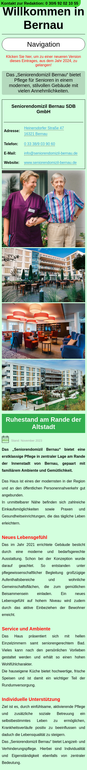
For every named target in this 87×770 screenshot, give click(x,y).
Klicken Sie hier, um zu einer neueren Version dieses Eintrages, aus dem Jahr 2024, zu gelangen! (43, 61)
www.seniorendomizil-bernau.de (50, 163)
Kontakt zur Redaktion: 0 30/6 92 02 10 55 (39, 3)
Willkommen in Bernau (43, 18)
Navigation (43, 44)
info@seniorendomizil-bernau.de (51, 153)
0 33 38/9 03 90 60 (39, 144)
